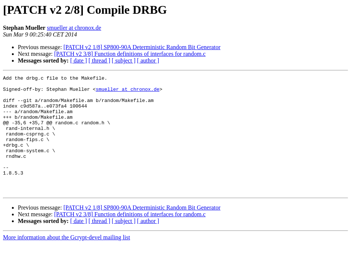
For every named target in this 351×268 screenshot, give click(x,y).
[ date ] (78, 60)
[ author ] (148, 60)
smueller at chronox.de (74, 28)
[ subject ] (124, 60)
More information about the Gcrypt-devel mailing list (66, 261)
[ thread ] (99, 60)
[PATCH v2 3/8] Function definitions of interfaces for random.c (130, 54)
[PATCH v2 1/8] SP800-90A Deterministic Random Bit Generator (142, 47)
